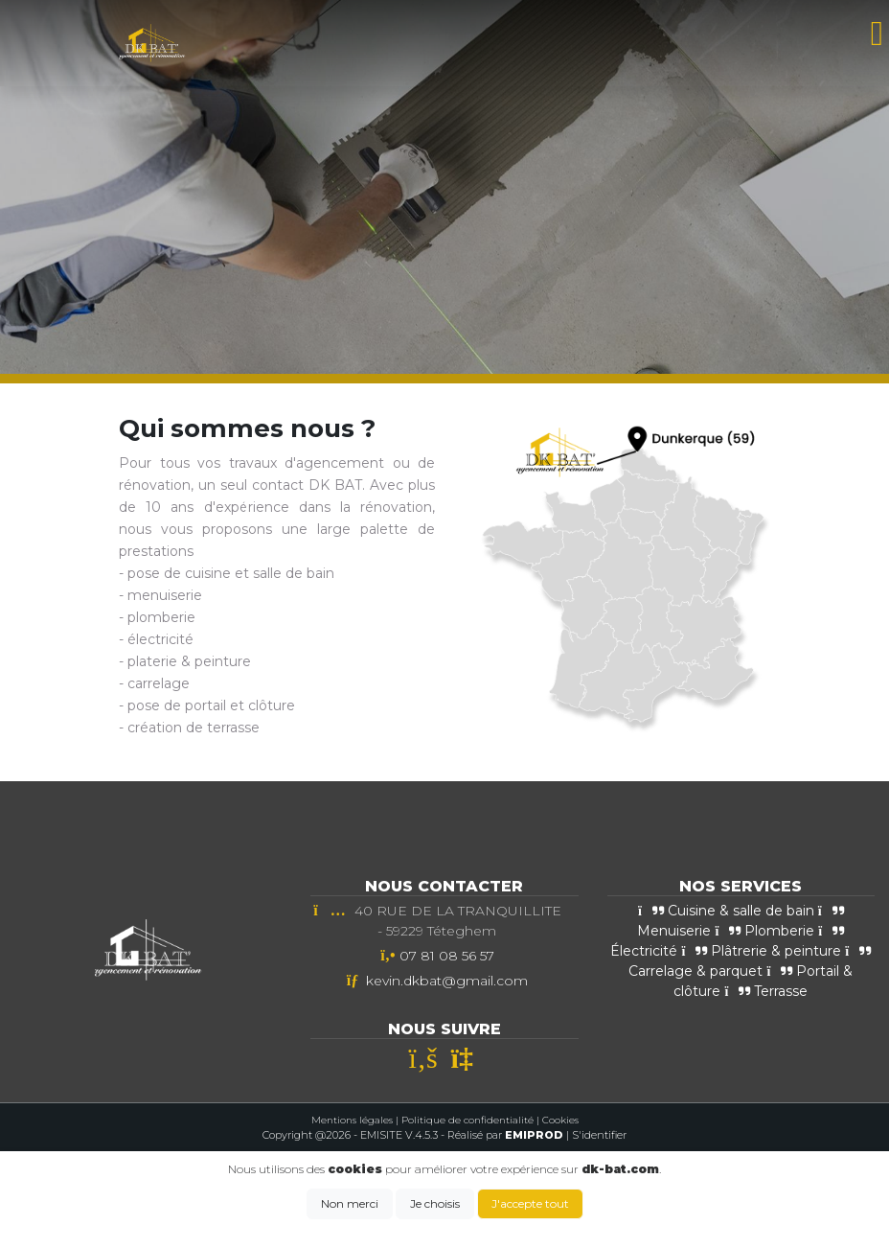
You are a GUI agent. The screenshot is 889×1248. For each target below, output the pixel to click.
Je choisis (435, 1203)
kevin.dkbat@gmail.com (447, 980)
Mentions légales (352, 1120)
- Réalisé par (503, 1135)
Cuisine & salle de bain (726, 910)
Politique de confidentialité (467, 1120)
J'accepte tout (530, 1203)
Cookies (560, 1120)
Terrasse (766, 991)
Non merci (349, 1203)
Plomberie (764, 930)
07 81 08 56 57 (446, 955)
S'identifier (599, 1135)
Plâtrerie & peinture (761, 950)
